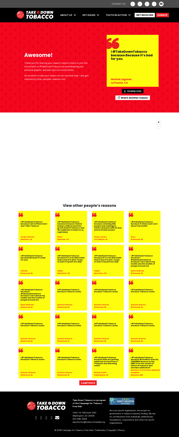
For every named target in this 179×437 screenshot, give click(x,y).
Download (132, 91)
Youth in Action (116, 15)
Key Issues (89, 15)
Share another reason (132, 97)
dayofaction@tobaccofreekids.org (89, 422)
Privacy (121, 430)
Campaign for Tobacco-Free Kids (77, 430)
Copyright (111, 430)
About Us (66, 15)
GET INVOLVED (144, 15)
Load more (88, 383)
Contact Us (118, 4)
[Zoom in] (159, 122)
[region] (89, 159)
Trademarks (100, 430)
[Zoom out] (159, 126)
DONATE (162, 15)
